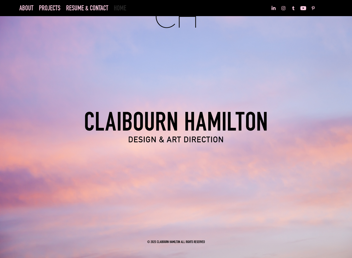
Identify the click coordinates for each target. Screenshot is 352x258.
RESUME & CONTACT (87, 8)
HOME (120, 8)
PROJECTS (49, 8)
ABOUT (26, 8)
